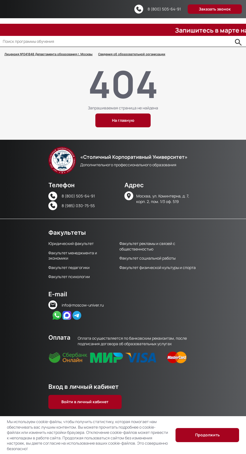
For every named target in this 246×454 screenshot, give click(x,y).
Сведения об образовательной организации (131, 54)
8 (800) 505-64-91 (164, 9)
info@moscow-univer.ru (83, 305)
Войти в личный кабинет (84, 401)
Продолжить (207, 434)
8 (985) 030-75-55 (78, 205)
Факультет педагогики (69, 267)
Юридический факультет (71, 243)
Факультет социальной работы (147, 258)
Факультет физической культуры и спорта (157, 267)
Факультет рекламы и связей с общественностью (147, 246)
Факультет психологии (69, 276)
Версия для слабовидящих (124, 9)
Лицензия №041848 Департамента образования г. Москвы (48, 54)
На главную (123, 120)
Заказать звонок (215, 9)
